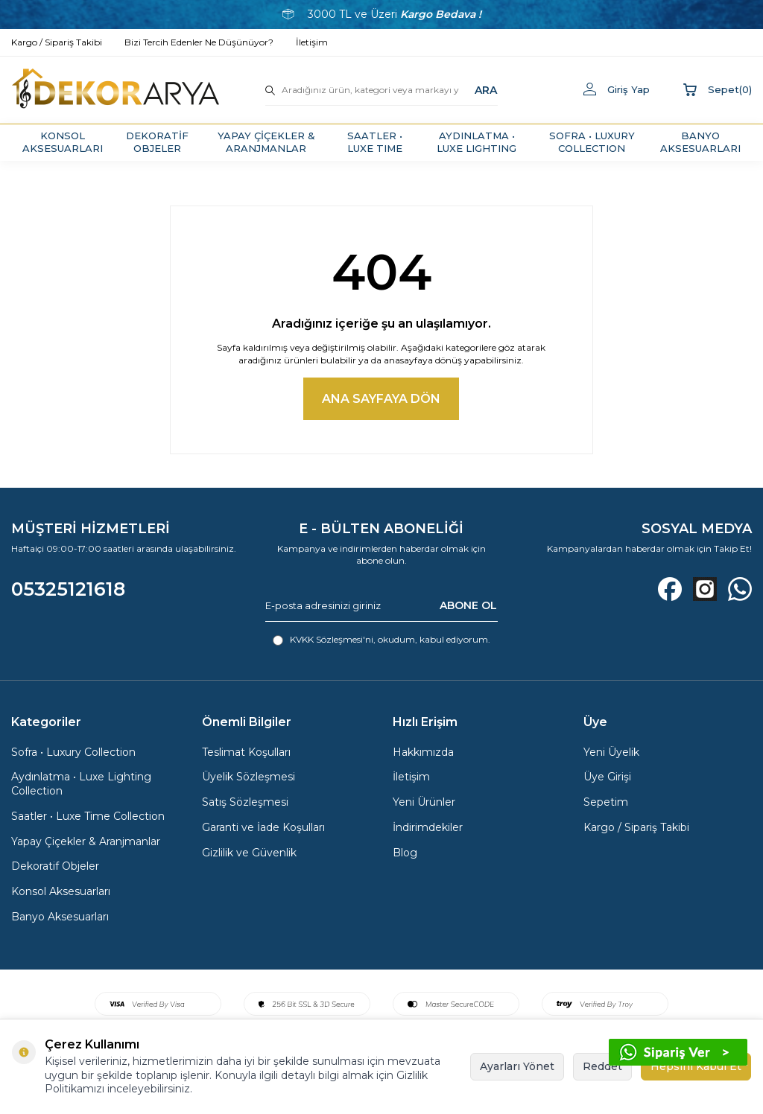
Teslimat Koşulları (246, 752)
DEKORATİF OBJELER (157, 142)
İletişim (411, 776)
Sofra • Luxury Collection (73, 752)
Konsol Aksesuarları (60, 891)
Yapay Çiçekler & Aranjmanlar (85, 841)
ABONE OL (468, 605)
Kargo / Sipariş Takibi (636, 827)
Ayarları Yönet (517, 1066)
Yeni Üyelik (611, 752)
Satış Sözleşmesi (245, 802)
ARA (486, 89)
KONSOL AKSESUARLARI (62, 142)
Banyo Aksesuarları (60, 916)
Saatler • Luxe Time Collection (88, 816)
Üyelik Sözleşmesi (248, 776)
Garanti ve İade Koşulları (263, 827)
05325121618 (68, 589)
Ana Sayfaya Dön (381, 399)
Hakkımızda (423, 752)
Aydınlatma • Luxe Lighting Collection (81, 784)
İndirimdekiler (428, 827)
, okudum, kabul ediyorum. (381, 640)
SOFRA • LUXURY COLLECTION (592, 142)
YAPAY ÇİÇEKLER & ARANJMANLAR (266, 142)
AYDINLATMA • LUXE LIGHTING (476, 142)
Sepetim (605, 802)
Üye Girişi (607, 776)
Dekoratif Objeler (55, 866)
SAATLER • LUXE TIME (374, 142)
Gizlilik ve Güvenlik (249, 852)
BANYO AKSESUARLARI (700, 142)
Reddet (602, 1066)
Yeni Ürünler (424, 802)
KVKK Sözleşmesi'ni (331, 639)
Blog (405, 852)
